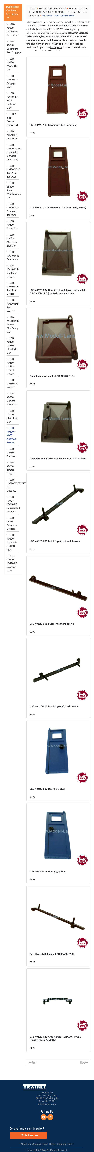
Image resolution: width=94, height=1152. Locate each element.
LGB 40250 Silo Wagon (12, 384)
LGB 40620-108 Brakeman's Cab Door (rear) (53, 125)
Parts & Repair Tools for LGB (52, 8)
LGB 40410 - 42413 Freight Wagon (11, 366)
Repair (52, 1144)
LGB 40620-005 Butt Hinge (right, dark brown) (55, 541)
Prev (34, 1062)
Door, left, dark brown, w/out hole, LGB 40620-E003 (58, 459)
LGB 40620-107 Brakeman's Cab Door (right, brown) (58, 208)
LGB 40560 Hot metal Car (12, 135)
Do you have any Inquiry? (27, 1128)
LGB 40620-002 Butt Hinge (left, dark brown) (54, 706)
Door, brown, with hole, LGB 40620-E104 (52, 376)
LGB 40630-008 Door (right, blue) (48, 872)
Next (82, 1062)
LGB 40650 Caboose (11, 453)
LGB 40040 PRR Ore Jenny (13, 256)
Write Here (29, 1135)
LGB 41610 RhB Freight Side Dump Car (13, 324)
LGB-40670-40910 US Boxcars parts (12, 563)
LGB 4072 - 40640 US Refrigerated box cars (13, 504)
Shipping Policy (65, 1144)
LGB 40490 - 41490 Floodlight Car (12, 345)
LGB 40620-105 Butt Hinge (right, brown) (52, 624)
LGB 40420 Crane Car (12, 225)
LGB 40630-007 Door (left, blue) (47, 789)
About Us (26, 1144)
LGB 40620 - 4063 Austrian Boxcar (11, 435)
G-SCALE (32, 8)
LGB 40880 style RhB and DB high (12, 542)
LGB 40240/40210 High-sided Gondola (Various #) (14, 152)
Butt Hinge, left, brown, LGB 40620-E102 (52, 954)
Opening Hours (40, 1144)
